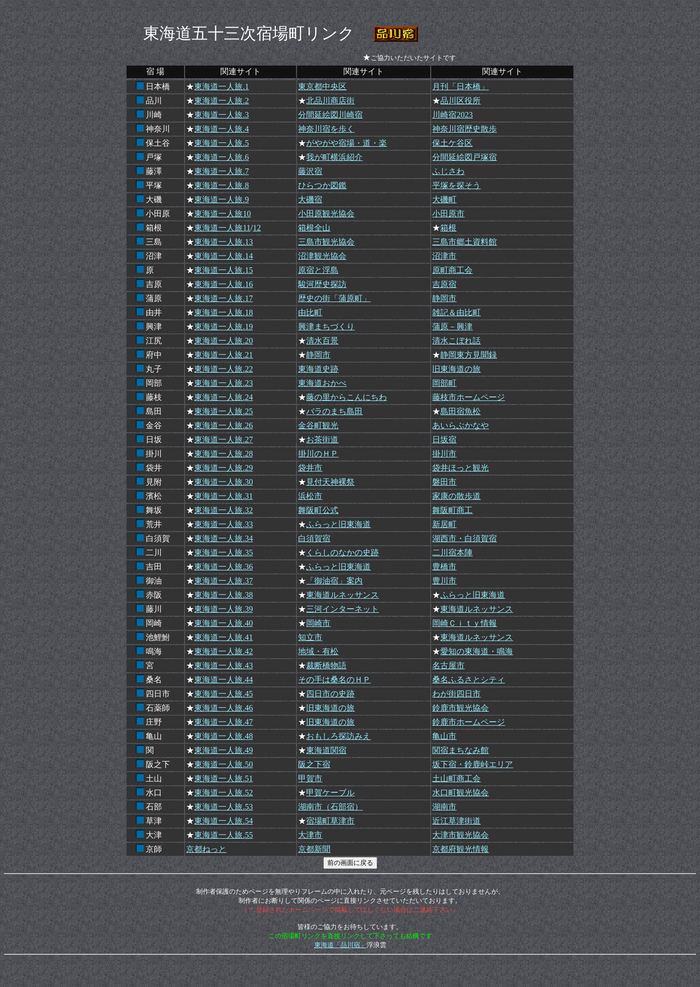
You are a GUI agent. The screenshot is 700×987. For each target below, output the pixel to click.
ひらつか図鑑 (322, 185)
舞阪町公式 (318, 510)
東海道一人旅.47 (223, 722)
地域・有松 (318, 651)
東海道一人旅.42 (223, 651)
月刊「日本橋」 (460, 86)
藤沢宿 (310, 171)
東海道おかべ (322, 383)
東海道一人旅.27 (223, 439)
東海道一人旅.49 (223, 750)
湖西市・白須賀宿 (464, 538)
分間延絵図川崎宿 (330, 114)
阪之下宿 (314, 764)
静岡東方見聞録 (468, 355)
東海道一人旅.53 (223, 806)
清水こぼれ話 (456, 340)
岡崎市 (318, 623)
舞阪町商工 (452, 510)
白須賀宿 (314, 538)
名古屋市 (448, 665)
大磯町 (444, 199)
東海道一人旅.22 (223, 369)
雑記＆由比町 (456, 312)
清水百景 (322, 340)
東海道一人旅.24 (223, 397)
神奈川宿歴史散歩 (464, 129)
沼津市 (444, 256)
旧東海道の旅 (456, 369)
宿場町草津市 (330, 821)
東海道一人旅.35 (223, 552)
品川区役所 (460, 100)
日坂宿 (444, 439)
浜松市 (310, 496)
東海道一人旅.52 (223, 792)
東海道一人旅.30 (223, 482)
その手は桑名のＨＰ (334, 679)
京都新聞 (314, 849)
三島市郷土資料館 (464, 242)
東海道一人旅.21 (223, 355)
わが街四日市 (456, 693)
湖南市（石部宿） (330, 806)
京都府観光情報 (460, 849)
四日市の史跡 (330, 693)
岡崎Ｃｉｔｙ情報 (464, 623)
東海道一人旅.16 (223, 284)
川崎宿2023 (452, 114)
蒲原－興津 (452, 326)
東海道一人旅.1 (221, 86)
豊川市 (444, 580)
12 (257, 227)
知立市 (310, 637)
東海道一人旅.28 (223, 453)
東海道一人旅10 (222, 213)
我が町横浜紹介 (334, 157)
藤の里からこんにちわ (346, 397)
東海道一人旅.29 (223, 467)
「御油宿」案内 (334, 580)
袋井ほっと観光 (460, 467)
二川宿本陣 (452, 552)
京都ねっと (206, 849)
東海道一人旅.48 (223, 736)
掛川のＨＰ (318, 453)
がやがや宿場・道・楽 (346, 143)
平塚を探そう (456, 185)
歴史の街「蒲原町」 (334, 298)
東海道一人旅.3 (221, 114)
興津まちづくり (326, 326)
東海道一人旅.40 (223, 623)
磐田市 (444, 482)
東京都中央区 (322, 86)
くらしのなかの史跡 (342, 552)
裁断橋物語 (326, 665)
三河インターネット (342, 609)
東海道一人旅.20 (223, 340)
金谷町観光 (318, 425)
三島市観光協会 (326, 242)
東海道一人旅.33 (223, 524)
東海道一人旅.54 (223, 821)
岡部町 (444, 383)
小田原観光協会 (326, 213)
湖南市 (444, 806)
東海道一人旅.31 (223, 496)
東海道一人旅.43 (223, 665)
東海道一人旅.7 (221, 171)
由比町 (310, 312)
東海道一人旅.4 (221, 129)
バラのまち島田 (334, 411)
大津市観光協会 (460, 835)
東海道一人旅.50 (223, 764)
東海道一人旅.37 (223, 580)
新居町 (444, 524)
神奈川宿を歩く (326, 129)
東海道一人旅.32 (223, 510)
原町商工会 (452, 270)
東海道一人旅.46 (223, 708)
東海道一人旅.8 (221, 185)
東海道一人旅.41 (223, 637)
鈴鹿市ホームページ (468, 722)
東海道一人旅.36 (223, 566)
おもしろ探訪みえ (338, 736)
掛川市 (444, 453)
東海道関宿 (326, 750)
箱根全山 (314, 227)
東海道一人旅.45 (223, 693)
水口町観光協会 (460, 792)
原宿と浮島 (318, 270)
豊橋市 (444, 566)
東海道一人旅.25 (223, 411)
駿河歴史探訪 (322, 284)
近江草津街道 (456, 821)
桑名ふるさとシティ (468, 679)
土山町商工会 (456, 778)
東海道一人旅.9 (221, 199)
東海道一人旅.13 (223, 242)
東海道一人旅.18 (223, 312)
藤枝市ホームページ (468, 397)
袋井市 (310, 467)
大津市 (310, 835)
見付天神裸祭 (330, 482)
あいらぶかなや (460, 425)
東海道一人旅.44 (223, 679)
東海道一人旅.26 (223, 425)
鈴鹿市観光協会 (460, 708)
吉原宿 (444, 284)
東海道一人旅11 (222, 227)
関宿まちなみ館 (460, 750)
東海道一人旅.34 (223, 538)
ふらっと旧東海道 (338, 524)
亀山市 (444, 736)
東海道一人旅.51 (223, 778)
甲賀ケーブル (330, 792)
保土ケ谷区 (452, 143)
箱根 (448, 227)
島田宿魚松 (460, 411)
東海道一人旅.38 (223, 595)
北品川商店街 (330, 100)
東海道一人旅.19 (223, 326)
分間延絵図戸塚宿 (464, 157)
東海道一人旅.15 (223, 270)
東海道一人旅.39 (223, 609)
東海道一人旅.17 (223, 298)
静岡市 (444, 298)
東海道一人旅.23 (223, 383)
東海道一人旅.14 (223, 256)
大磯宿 (310, 199)
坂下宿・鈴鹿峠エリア (472, 764)
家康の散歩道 (456, 496)
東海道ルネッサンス (342, 595)
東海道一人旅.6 (221, 157)
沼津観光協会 (322, 256)
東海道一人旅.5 (221, 143)
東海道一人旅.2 (221, 100)
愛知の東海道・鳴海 (476, 651)
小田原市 (448, 213)
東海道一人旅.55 (223, 835)
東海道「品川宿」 (340, 945)
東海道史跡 (318, 369)
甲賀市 (310, 778)
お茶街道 (322, 439)
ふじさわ (448, 171)
